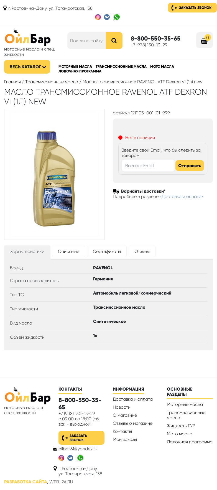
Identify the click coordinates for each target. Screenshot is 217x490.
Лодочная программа (79, 71)
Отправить (189, 165)
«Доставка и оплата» (182, 196)
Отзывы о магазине (132, 423)
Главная (12, 81)
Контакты (122, 431)
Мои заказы (125, 439)
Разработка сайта (25, 481)
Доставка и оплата (133, 399)
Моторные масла (75, 66)
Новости (122, 407)
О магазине (125, 415)
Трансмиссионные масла (121, 66)
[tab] (27, 252)
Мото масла (162, 66)
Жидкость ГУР (181, 425)
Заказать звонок (195, 8)
